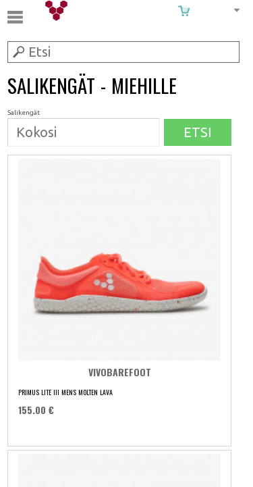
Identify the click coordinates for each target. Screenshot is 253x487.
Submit (17, 51)
